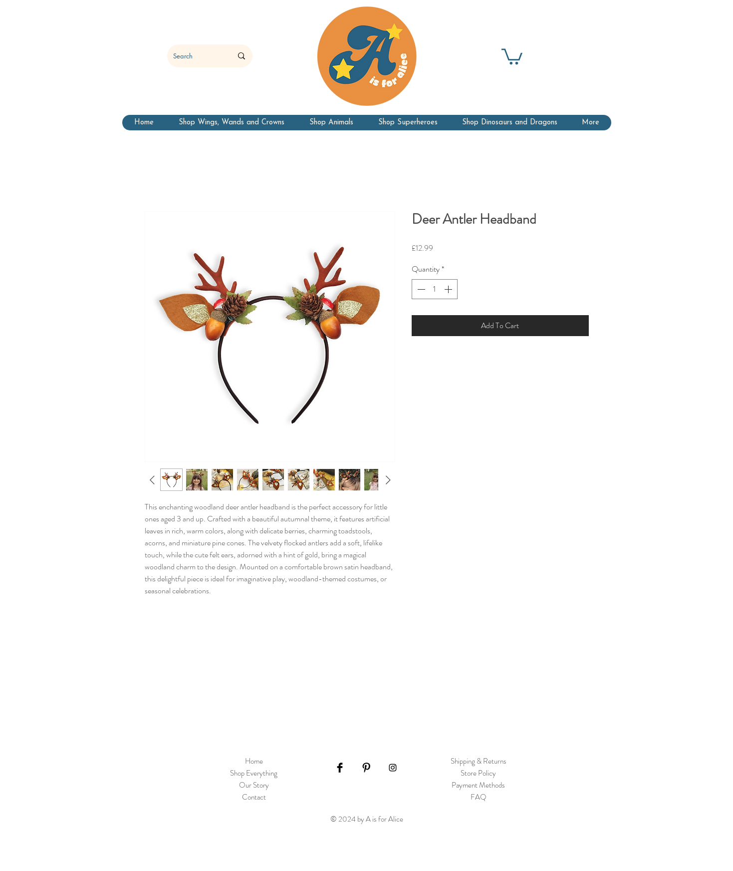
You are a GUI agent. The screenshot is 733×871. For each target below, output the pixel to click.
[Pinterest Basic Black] (366, 768)
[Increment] (449, 289)
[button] (511, 55)
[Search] (195, 55)
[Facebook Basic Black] (340, 768)
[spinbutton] (434, 289)
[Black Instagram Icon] (393, 768)
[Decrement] (420, 289)
